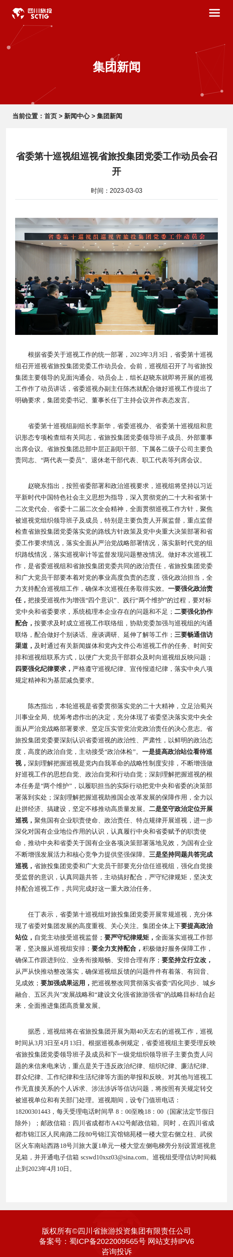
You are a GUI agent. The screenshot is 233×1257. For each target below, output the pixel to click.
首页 (50, 116)
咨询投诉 (117, 1251)
